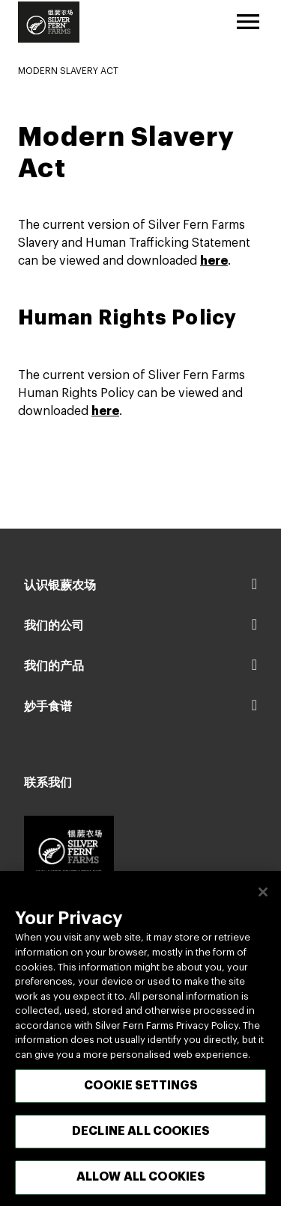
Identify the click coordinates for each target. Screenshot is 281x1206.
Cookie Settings (140, 1094)
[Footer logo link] (69, 851)
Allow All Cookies (140, 1185)
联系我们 (48, 783)
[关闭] (263, 900)
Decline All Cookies (140, 1139)
